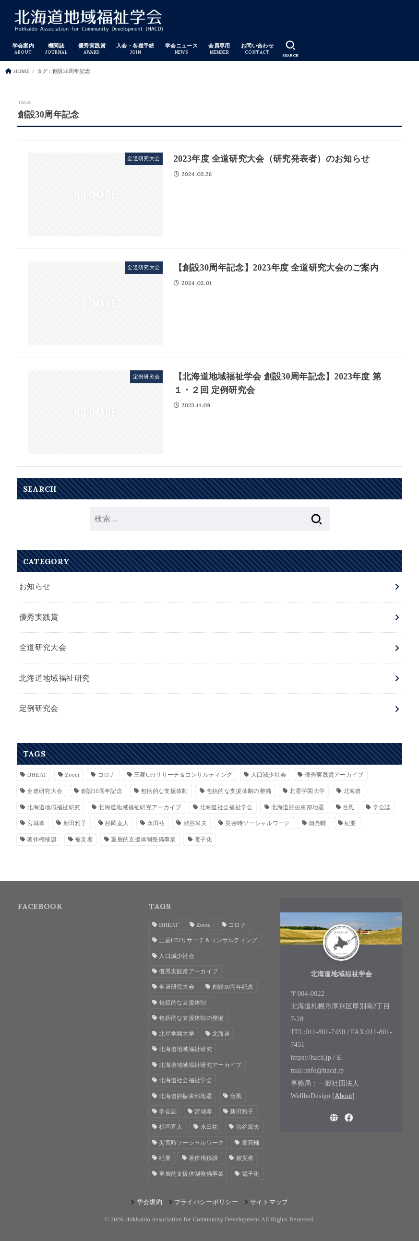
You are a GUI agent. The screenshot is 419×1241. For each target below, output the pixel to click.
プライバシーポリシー (206, 1201)
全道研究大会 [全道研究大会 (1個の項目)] (44, 790)
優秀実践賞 (39, 617)
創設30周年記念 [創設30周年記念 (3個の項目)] (101, 790)
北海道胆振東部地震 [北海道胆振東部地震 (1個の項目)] (297, 807)
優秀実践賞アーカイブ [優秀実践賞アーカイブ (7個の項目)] (334, 774)
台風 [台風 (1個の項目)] (349, 807)
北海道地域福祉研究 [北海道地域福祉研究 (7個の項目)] (53, 807)
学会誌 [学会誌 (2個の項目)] (382, 807)
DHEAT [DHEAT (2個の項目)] (37, 774)
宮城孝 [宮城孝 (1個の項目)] (36, 822)
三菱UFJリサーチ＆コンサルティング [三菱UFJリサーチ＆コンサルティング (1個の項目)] (183, 774)
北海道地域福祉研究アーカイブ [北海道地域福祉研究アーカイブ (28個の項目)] (139, 807)
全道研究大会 (42, 647)
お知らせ (35, 586)
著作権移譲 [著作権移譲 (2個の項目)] (42, 839)
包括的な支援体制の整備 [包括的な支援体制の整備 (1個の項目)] (238, 790)
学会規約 (149, 1201)
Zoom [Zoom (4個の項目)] (72, 774)
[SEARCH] (289, 48)
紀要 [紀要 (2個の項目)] (351, 822)
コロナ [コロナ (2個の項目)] (107, 774)
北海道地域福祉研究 (54, 678)
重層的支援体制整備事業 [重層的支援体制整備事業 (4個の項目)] (143, 839)
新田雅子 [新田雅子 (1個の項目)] (75, 822)
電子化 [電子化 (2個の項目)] (203, 839)
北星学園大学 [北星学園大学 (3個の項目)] (307, 790)
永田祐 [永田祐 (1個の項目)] (156, 822)
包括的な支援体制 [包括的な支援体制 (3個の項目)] (164, 790)
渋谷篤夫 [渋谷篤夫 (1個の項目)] (195, 822)
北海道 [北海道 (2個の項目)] (352, 790)
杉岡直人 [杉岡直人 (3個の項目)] (117, 822)
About (343, 1095)
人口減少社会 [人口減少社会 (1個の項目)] (269, 774)
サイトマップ (269, 1201)
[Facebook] (349, 1117)
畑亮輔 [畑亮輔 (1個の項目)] (317, 822)
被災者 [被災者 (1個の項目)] (84, 839)
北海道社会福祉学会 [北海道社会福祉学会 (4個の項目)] (226, 807)
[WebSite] (334, 1117)
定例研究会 (39, 708)
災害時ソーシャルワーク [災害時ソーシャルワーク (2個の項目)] (257, 822)
